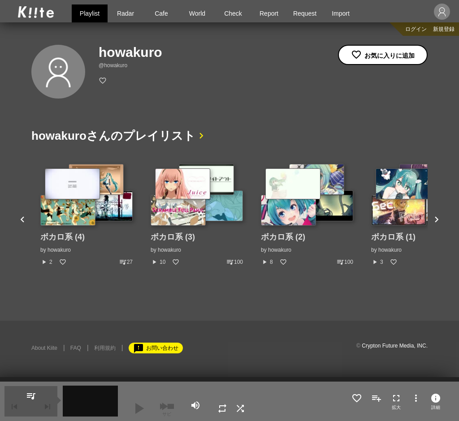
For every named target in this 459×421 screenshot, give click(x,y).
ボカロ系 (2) (283, 236)
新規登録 (444, 29)
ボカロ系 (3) (173, 236)
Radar (125, 13)
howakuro (59, 250)
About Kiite (44, 348)
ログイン (416, 29)
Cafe (161, 13)
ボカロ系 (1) (393, 236)
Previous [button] (22, 220)
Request (304, 13)
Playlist (90, 13)
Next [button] (437, 220)
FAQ (75, 348)
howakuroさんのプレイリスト (113, 135)
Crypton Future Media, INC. (395, 346)
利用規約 (105, 348)
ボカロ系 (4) (62, 236)
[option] (86, 215)
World (197, 13)
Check (233, 13)
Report (269, 13)
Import (341, 13)
